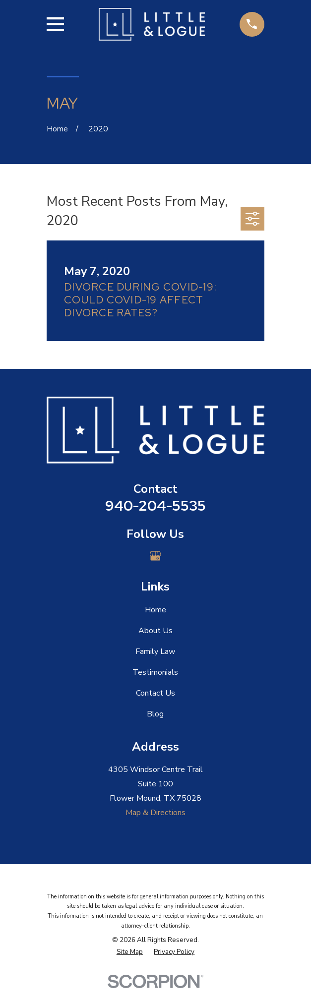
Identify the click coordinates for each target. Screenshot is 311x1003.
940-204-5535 (155, 505)
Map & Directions (155, 812)
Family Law (155, 651)
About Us (155, 630)
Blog (155, 713)
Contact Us (155, 693)
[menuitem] (130, 952)
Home (155, 609)
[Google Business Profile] (155, 555)
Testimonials (155, 672)
